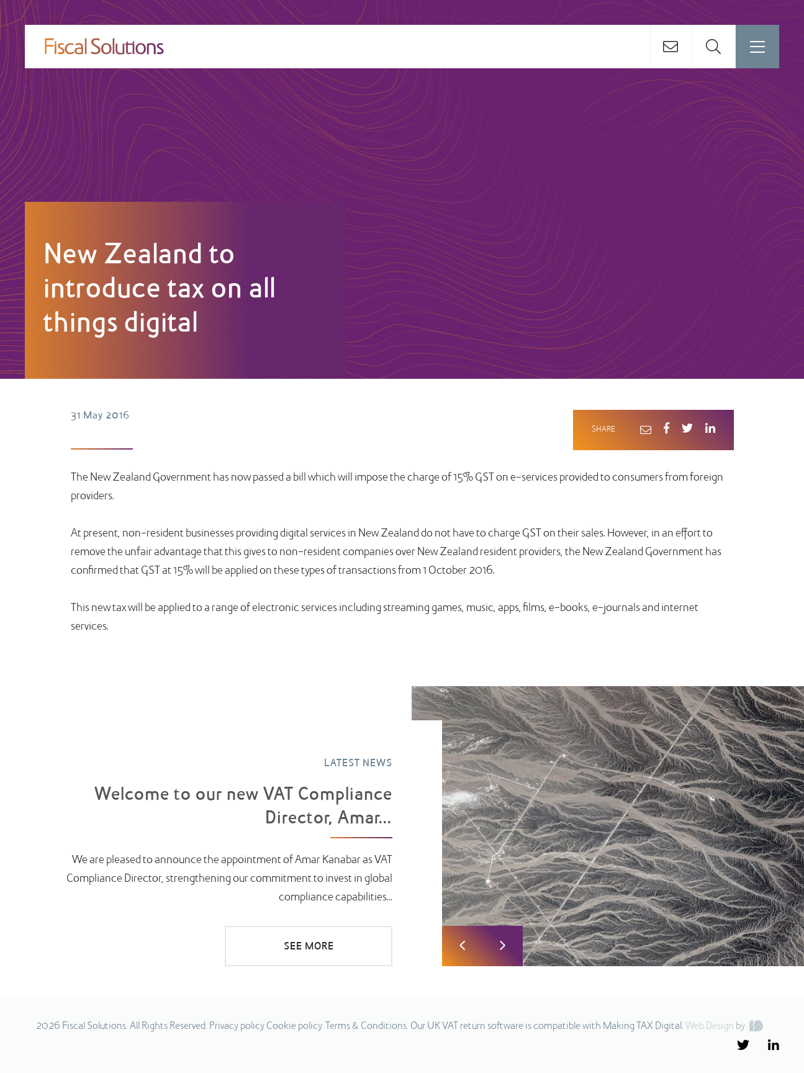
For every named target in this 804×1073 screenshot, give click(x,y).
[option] (402, 826)
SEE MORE (309, 947)
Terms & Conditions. (367, 1026)
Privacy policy (236, 1026)
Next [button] (502, 946)
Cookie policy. (294, 1026)
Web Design (709, 1026)
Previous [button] (462, 946)
